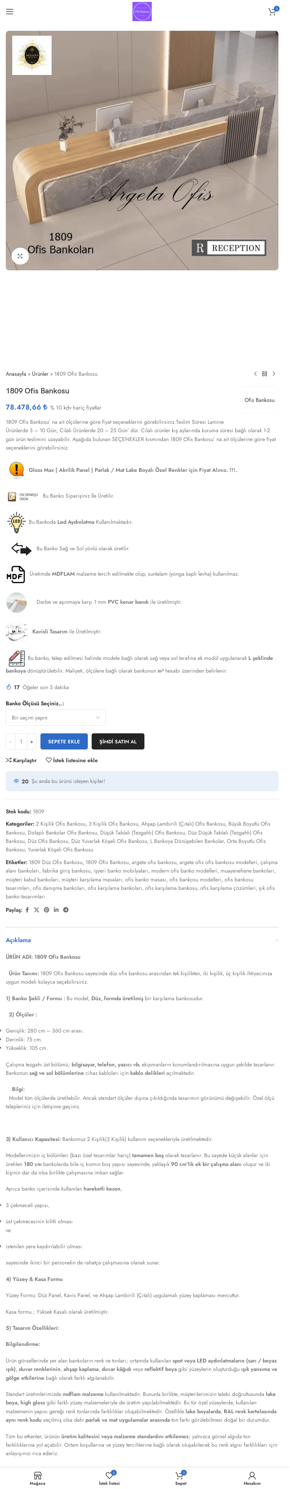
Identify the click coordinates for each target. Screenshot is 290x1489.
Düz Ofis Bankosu (48, 841)
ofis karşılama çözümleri (228, 888)
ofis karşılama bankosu (171, 888)
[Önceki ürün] (255, 374)
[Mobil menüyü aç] (9, 11)
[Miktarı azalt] (10, 742)
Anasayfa (16, 374)
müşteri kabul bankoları (32, 879)
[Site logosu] (142, 11)
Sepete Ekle (64, 741)
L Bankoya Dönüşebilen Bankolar (187, 841)
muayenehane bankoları (247, 870)
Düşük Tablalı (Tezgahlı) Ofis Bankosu (142, 832)
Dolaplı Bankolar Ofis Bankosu (62, 832)
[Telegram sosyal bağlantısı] (66, 910)
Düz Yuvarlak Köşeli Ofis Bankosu (109, 841)
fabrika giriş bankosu (66, 870)
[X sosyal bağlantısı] (37, 910)
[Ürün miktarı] (21, 742)
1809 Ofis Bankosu (107, 862)
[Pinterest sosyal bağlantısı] (47, 910)
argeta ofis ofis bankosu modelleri (218, 862)
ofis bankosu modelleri (195, 879)
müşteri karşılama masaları (92, 879)
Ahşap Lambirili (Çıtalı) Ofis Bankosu (183, 824)
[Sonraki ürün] (273, 374)
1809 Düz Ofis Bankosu (55, 862)
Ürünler (40, 374)
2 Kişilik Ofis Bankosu (60, 824)
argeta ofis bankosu (154, 862)
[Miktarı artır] (32, 742)
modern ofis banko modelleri (184, 870)
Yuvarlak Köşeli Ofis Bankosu (60, 850)
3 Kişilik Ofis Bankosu (113, 824)
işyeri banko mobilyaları (121, 870)
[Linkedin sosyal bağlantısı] (56, 910)
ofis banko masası (145, 879)
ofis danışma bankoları (59, 888)
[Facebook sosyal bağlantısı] (27, 910)
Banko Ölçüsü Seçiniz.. (34, 703)
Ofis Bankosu (260, 400)
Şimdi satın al (118, 741)
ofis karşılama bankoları (115, 888)
